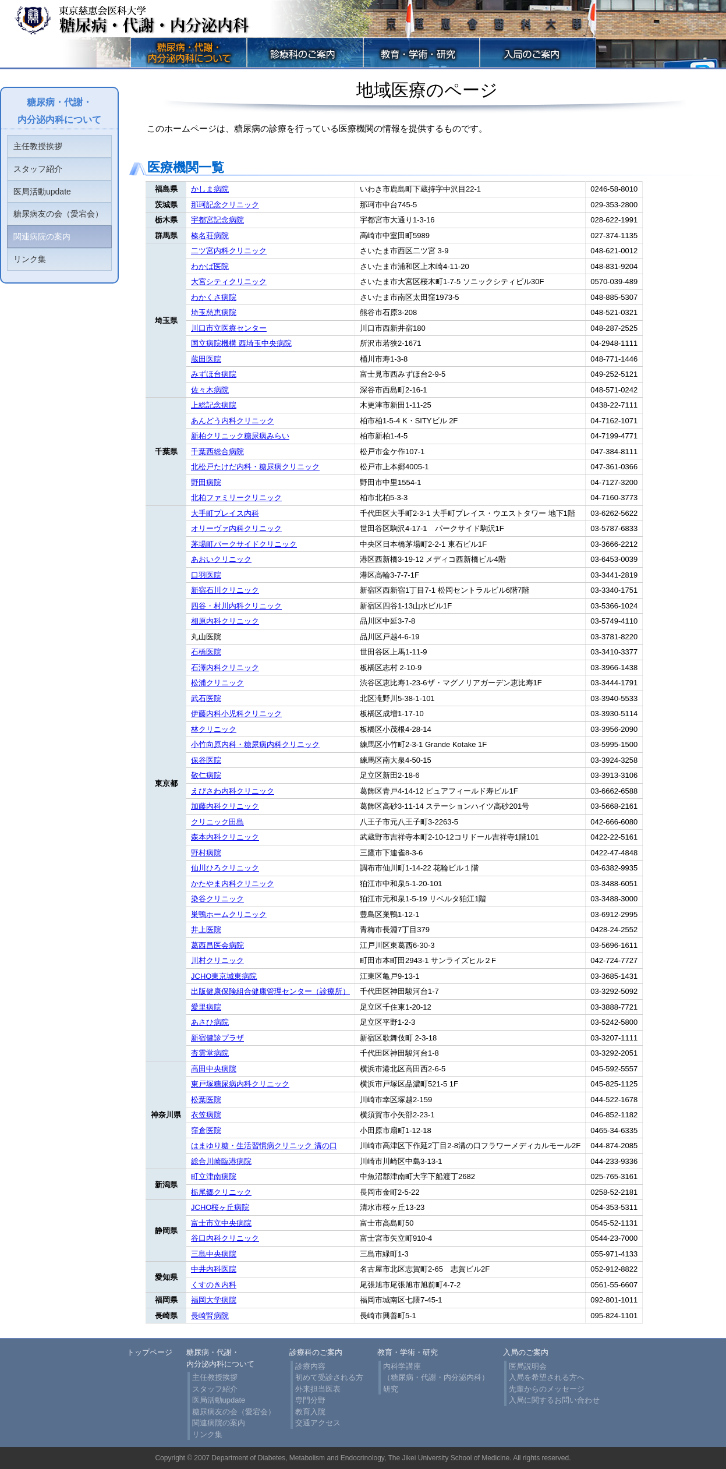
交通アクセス (318, 1422)
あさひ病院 (210, 1022)
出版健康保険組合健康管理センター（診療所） (270, 991)
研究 (390, 1389)
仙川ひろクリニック (225, 867)
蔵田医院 (206, 359)
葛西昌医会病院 (217, 945)
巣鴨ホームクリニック (229, 914)
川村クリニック (217, 960)
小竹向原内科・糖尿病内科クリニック (255, 744)
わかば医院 (210, 266)
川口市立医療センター (229, 328)
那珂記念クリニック (225, 204)
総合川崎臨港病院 (221, 1161)
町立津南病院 (213, 1176)
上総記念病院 (213, 405)
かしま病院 (210, 189)
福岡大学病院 (213, 1299)
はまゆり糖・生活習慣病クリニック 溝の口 (264, 1145)
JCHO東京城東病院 (224, 976)
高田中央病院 (213, 1068)
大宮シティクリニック (229, 281)
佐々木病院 (210, 389)
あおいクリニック (221, 559)
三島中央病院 (213, 1253)
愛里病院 (206, 1007)
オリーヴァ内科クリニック (236, 528)
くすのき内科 (213, 1284)
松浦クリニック (217, 682)
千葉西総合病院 (217, 451)
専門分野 (310, 1400)
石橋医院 (206, 651)
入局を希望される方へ (547, 1377)
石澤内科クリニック (225, 667)
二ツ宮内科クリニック (229, 250)
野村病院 (206, 852)
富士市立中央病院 (221, 1223)
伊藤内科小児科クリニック (236, 713)
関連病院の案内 (41, 236)
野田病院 (206, 482)
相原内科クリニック (225, 621)
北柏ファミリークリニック (236, 497)
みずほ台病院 (213, 374)
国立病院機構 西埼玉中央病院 (241, 343)
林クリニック (213, 729)
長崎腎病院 (210, 1315)
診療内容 (310, 1366)
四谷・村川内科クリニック (236, 605)
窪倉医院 (206, 1130)
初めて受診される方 (329, 1377)
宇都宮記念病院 (217, 219)
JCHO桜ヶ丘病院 (220, 1207)
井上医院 (206, 929)
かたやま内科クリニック (232, 883)
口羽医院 (206, 575)
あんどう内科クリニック (232, 420)
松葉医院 (206, 1099)
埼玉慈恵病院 (213, 312)
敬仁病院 (206, 775)
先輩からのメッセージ (547, 1389)
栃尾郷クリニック (221, 1192)
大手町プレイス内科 (225, 513)
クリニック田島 (217, 821)
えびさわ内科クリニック (232, 791)
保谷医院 (206, 760)
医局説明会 (528, 1366)
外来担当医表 (318, 1389)
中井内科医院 (213, 1269)
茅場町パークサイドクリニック (244, 544)
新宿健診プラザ (217, 1037)
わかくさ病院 (213, 297)
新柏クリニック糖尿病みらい (240, 435)
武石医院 (206, 698)
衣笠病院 (206, 1114)
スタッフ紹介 (37, 169)
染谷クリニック (217, 898)
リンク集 (29, 259)
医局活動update (42, 191)
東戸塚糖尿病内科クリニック (240, 1083)
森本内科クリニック (225, 837)
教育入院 (310, 1411)
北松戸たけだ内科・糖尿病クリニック (255, 466)
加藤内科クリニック (225, 806)
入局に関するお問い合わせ (554, 1400)
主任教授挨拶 (37, 146)
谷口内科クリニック (225, 1238)
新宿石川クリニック (225, 590)
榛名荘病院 (210, 235)
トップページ (149, 1352)
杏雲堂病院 (210, 1053)
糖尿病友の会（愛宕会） (58, 213)
